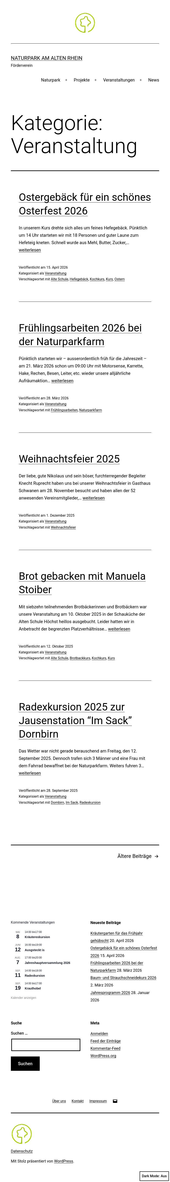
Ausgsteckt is (35, 950)
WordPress (63, 1161)
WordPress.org (103, 1055)
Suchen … (19, 1033)
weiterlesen (30, 250)
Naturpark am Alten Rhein (46, 58)
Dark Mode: (154, 1176)
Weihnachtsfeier (63, 527)
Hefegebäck (79, 279)
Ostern (119, 279)
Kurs (109, 279)
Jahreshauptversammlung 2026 (47, 963)
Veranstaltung (55, 273)
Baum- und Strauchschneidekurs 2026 (124, 977)
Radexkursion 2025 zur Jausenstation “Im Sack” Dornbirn (75, 720)
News (153, 80)
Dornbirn (57, 802)
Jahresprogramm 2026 (110, 992)
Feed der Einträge (106, 1041)
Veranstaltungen (119, 80)
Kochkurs (97, 279)
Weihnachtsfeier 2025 (69, 459)
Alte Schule (59, 279)
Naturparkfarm (90, 410)
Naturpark (50, 80)
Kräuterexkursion (37, 937)
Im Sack (72, 802)
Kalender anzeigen (23, 997)
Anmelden (99, 1033)
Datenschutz (22, 1151)
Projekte (82, 80)
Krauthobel (33, 988)
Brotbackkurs (80, 658)
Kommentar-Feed (105, 1048)
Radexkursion (90, 802)
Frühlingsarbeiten (64, 410)
